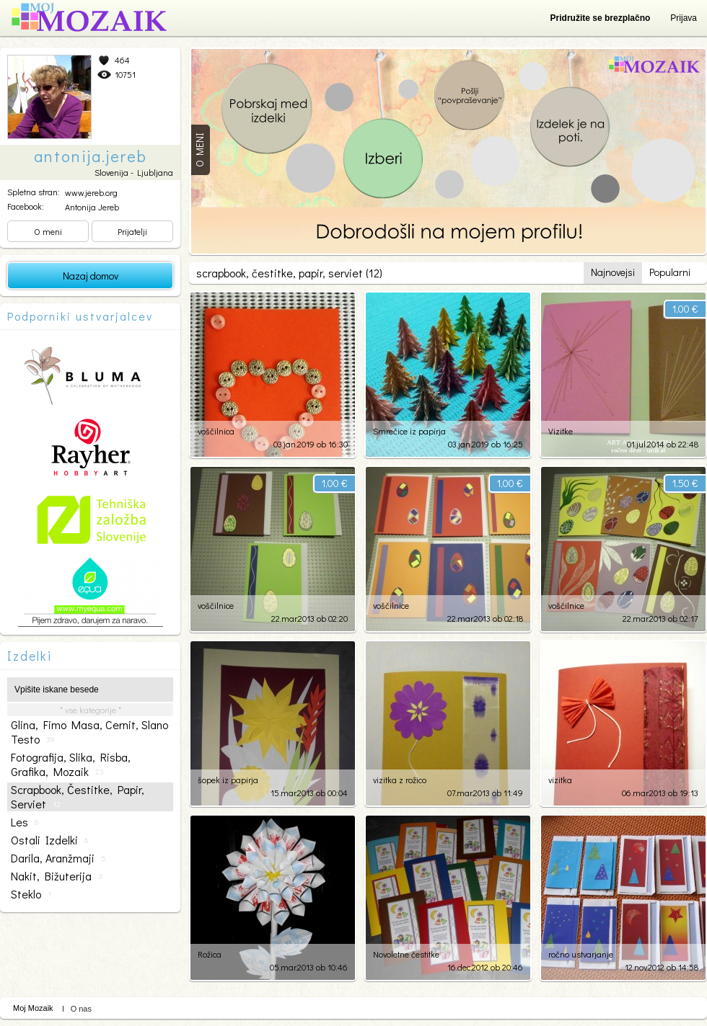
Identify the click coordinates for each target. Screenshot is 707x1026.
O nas (81, 1008)
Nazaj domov (90, 275)
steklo (31, 894)
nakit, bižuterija (56, 876)
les (24, 822)
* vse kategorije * (90, 709)
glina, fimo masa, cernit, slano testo (89, 732)
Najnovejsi (613, 272)
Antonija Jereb (92, 207)
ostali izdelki (49, 840)
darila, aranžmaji (58, 858)
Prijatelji (132, 231)
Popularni (669, 272)
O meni (48, 231)
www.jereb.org (91, 192)
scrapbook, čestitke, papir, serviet (77, 796)
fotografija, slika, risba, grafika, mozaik (71, 764)
